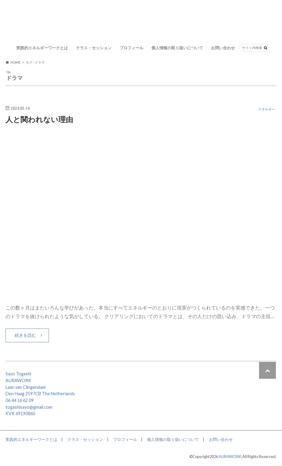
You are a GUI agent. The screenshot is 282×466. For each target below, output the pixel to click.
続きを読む (25, 335)
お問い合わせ (223, 47)
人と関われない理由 (39, 119)
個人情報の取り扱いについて (177, 47)
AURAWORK (230, 456)
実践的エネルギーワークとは (42, 47)
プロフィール (131, 47)
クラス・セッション (94, 47)
